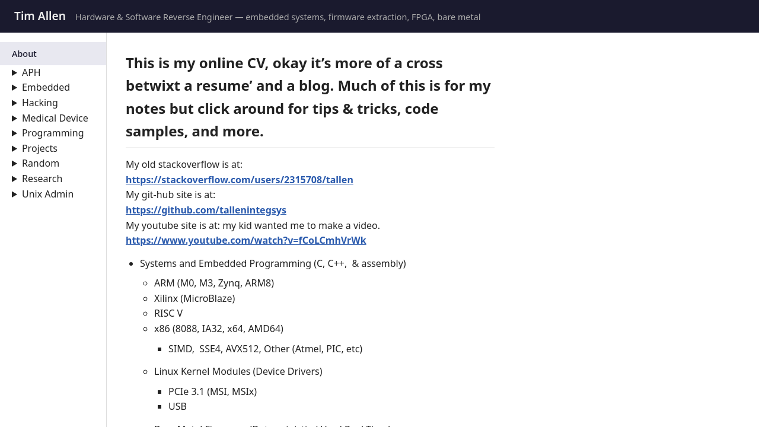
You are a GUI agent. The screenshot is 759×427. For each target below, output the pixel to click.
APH (31, 72)
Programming (53, 132)
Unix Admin (48, 193)
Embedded (46, 87)
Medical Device (55, 118)
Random (40, 163)
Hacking (40, 102)
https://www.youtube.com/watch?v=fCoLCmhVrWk (246, 240)
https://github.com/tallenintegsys (206, 209)
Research (42, 178)
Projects (40, 148)
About (24, 53)
